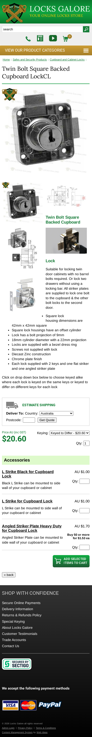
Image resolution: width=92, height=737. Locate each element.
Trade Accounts (14, 640)
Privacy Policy (25, 728)
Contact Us (10, 646)
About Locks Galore (17, 628)
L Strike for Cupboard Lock (27, 501)
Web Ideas (42, 732)
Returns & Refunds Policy (21, 615)
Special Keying (13, 621)
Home (6, 59)
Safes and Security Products (30, 59)
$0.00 (70, 39)
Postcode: (14, 420)
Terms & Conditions (46, 728)
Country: (31, 413)
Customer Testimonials (19, 634)
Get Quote (47, 420)
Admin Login (8, 728)
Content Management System (17, 732)
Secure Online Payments (21, 603)
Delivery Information (17, 609)
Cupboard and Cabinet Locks (67, 59)
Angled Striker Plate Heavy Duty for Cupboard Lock (32, 528)
